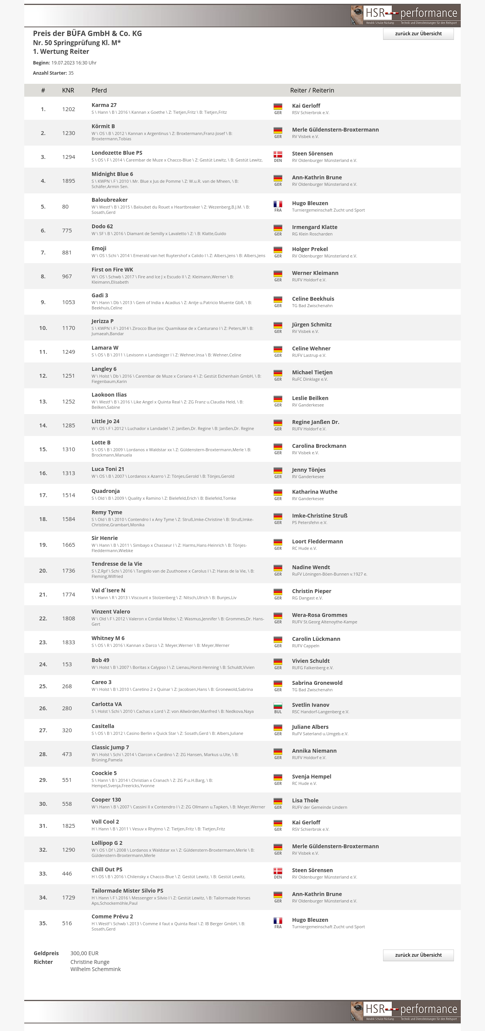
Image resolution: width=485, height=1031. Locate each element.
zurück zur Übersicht (416, 34)
